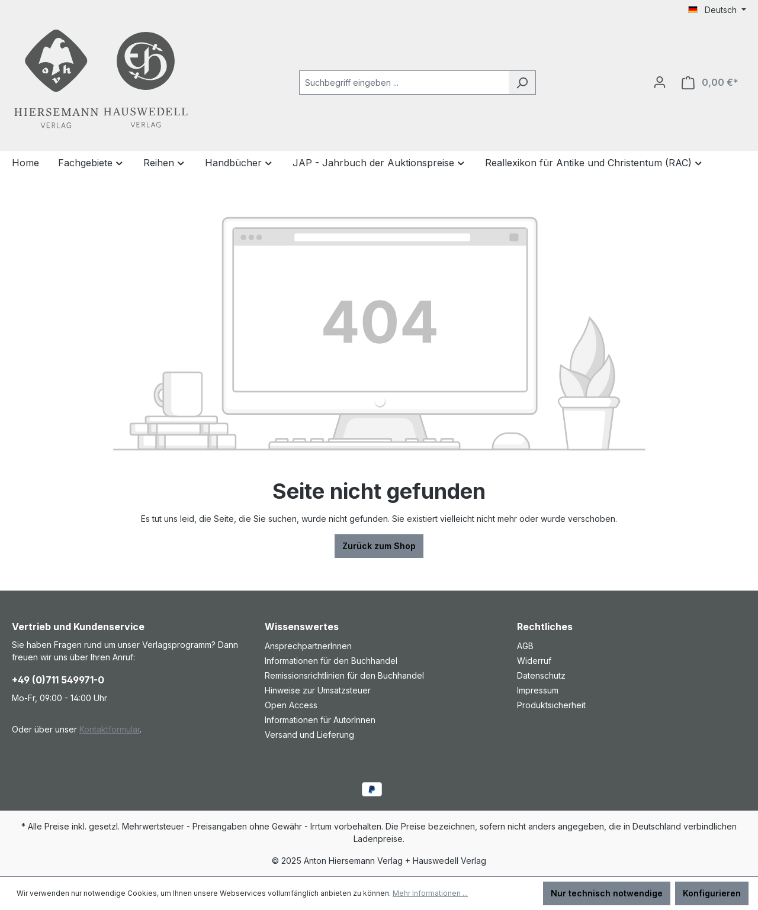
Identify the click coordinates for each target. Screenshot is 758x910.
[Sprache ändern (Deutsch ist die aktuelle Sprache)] (717, 10)
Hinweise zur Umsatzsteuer (318, 690)
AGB (525, 646)
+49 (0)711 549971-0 (58, 680)
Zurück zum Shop (379, 546)
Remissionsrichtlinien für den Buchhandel (344, 675)
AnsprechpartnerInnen (308, 646)
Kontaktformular (109, 729)
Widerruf (534, 661)
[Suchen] (522, 82)
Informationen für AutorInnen (320, 720)
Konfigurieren (712, 893)
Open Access (291, 705)
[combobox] (404, 82)
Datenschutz (541, 675)
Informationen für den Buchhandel (331, 661)
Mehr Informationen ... (430, 893)
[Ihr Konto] (659, 82)
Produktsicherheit (551, 705)
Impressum (537, 690)
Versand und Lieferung (309, 735)
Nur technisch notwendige (607, 893)
